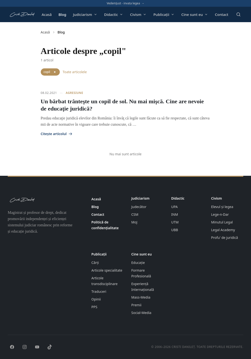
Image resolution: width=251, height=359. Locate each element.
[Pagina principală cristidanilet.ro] (22, 14)
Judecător (139, 206)
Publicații (164, 14)
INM (174, 214)
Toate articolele (75, 72)
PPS (94, 307)
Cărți (95, 262)
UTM (175, 222)
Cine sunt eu (194, 14)
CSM (134, 214)
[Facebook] (12, 347)
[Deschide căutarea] (238, 14)
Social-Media (141, 312)
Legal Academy (223, 230)
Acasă (47, 14)
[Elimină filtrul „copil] (55, 72)
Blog (62, 14)
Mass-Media (140, 297)
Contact (221, 14)
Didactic (113, 14)
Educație (138, 262)
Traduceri (98, 291)
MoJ (134, 222)
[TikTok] (49, 347)
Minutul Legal (222, 222)
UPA (174, 206)
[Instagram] (24, 347)
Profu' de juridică (224, 237)
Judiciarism (85, 14)
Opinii (96, 299)
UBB (174, 230)
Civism (138, 14)
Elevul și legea (222, 206)
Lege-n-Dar (220, 214)
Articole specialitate (106, 270)
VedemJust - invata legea (125, 3)
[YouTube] (37, 347)
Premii (136, 305)
